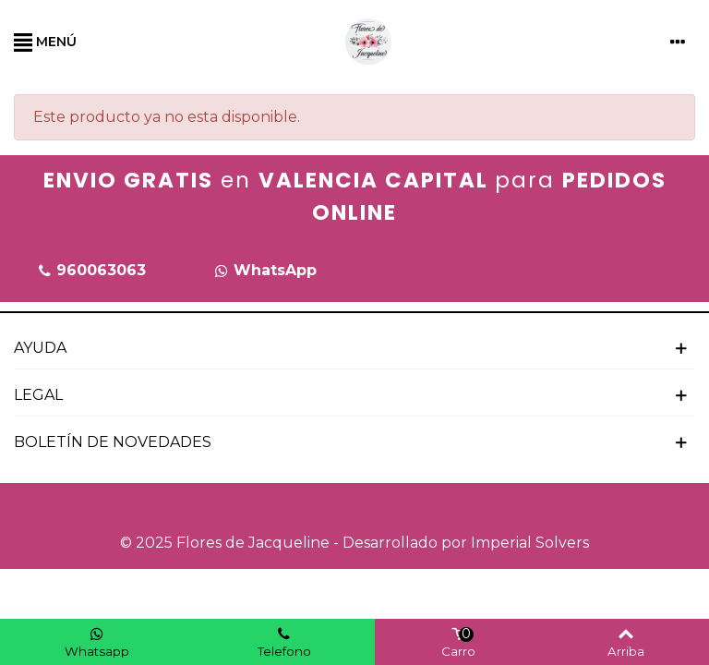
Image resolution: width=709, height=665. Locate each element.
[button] (91, 271)
